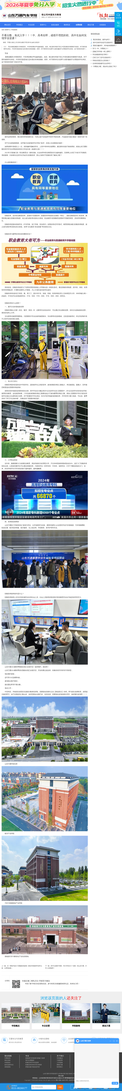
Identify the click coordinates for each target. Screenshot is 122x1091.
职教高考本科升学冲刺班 (33, 1064)
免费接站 (79, 1062)
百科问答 (79, 1060)
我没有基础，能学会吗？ (101, 39)
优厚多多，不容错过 (106, 1039)
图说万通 (91, 25)
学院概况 (19, 25)
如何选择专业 (9, 1064)
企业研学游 (72, 1039)
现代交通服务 (29, 1060)
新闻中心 (43, 25)
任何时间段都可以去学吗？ (102, 63)
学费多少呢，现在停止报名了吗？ (105, 66)
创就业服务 (55, 25)
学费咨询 (8, 1058)
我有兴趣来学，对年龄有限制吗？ (105, 45)
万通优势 (60, 1060)
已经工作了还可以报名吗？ (102, 57)
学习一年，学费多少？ (100, 48)
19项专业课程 (44, 1039)
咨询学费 (95, 1087)
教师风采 (67, 25)
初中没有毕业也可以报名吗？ (103, 42)
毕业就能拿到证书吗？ (100, 54)
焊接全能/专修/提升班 (32, 1067)
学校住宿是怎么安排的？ (101, 60)
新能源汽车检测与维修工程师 (35, 1058)
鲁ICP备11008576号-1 (62, 1080)
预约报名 (79, 1064)
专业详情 (79, 1087)
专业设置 (31, 25)
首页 (3, 30)
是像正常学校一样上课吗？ (102, 51)
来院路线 (8, 1067)
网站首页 (7, 25)
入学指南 (60, 1062)
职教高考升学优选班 (32, 1062)
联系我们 (60, 1067)
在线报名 (103, 25)
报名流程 (8, 1060)
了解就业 (110, 1087)
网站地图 (61, 1076)
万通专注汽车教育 (16, 1039)
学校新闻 (14, 30)
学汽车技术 (68, 1078)
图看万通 (60, 1064)
